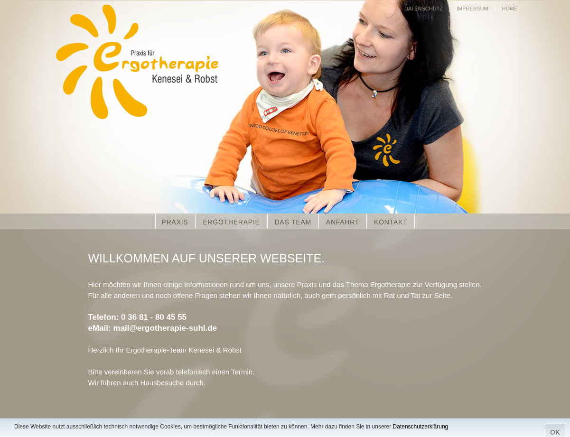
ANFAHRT (342, 222)
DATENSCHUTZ (423, 8)
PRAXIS (175, 222)
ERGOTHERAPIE (231, 222)
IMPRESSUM (472, 8)
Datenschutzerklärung (421, 426)
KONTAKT (390, 222)
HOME (510, 8)
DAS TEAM (293, 222)
